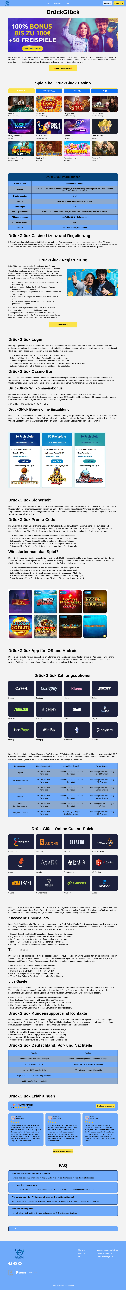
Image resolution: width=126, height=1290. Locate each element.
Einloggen (107, 3)
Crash (77, 91)
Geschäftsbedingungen (105, 1257)
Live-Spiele (49, 91)
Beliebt (21, 91)
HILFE (67, 3)
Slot (104, 91)
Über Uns (57, 3)
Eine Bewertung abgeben (105, 1106)
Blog (79, 1257)
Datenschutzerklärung (104, 1253)
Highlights (81, 1253)
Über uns (81, 1250)
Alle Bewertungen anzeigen (63, 1151)
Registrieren (118, 3)
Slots (48, 3)
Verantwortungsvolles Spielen (107, 1250)
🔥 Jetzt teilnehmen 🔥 (63, 68)
